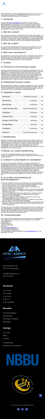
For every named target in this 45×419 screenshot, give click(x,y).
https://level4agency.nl (16, 22)
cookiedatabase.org (32, 231)
